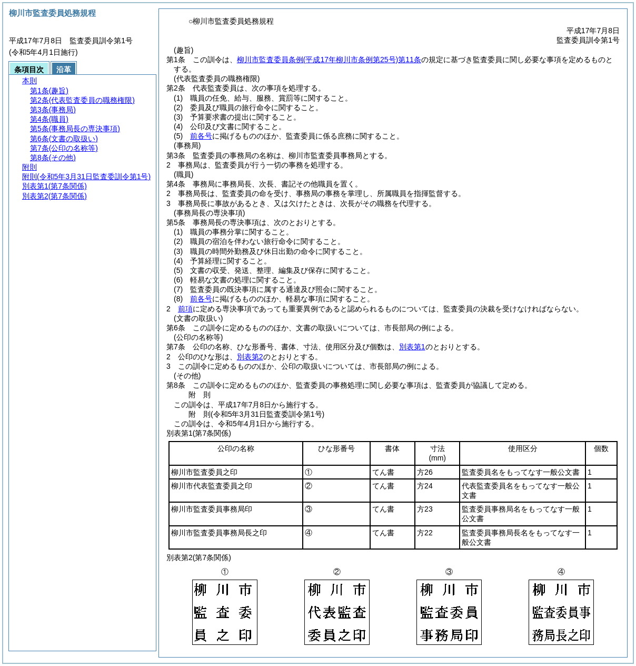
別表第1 (412, 346)
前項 (185, 309)
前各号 (201, 136)
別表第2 (250, 356)
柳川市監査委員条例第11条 (329, 59)
